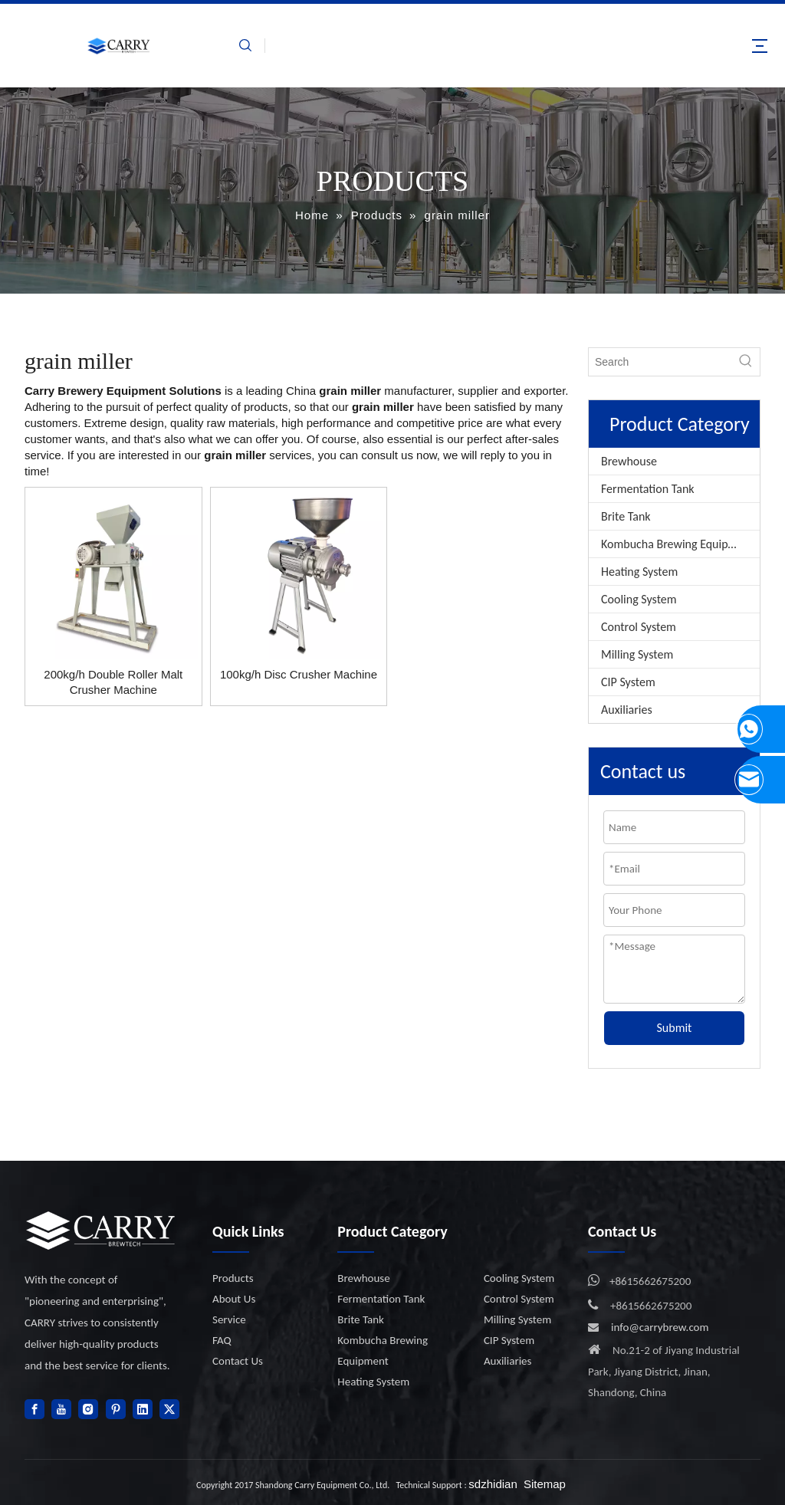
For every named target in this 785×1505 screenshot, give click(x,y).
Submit (674, 1027)
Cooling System (639, 599)
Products (233, 1278)
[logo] (101, 1230)
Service (229, 1319)
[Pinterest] (116, 1409)
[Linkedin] (143, 1409)
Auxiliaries (626, 709)
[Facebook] (34, 1409)
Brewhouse (629, 461)
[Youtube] (61, 1409)
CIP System (628, 682)
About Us (233, 1299)
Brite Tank (626, 516)
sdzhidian (492, 1483)
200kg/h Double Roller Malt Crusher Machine (113, 682)
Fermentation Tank (648, 488)
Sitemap (545, 1483)
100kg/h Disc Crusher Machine (298, 674)
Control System (638, 626)
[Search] (660, 362)
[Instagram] (88, 1409)
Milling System (637, 654)
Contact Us (237, 1361)
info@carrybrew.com (660, 1327)
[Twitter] (169, 1409)
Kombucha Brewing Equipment (677, 544)
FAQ (222, 1340)
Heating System (639, 571)
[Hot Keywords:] (746, 362)
